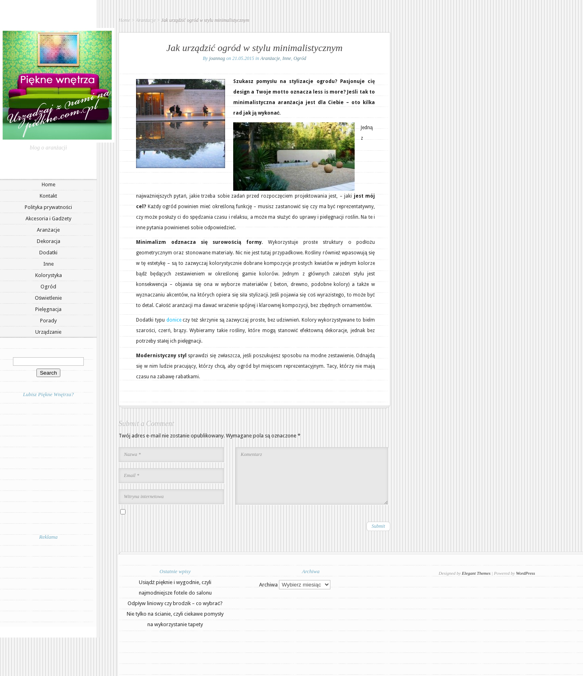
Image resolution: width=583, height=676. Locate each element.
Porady (48, 321)
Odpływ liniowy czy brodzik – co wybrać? (175, 603)
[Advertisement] (48, 582)
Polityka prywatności (48, 207)
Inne (48, 264)
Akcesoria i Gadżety (48, 218)
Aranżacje (48, 230)
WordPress (525, 573)
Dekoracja (48, 241)
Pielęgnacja (48, 309)
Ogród (48, 287)
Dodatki (48, 253)
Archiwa (268, 585)
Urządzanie (48, 332)
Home (48, 184)
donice (173, 320)
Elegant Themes (476, 573)
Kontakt (48, 196)
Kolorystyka (48, 275)
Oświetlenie (48, 298)
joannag (217, 58)
